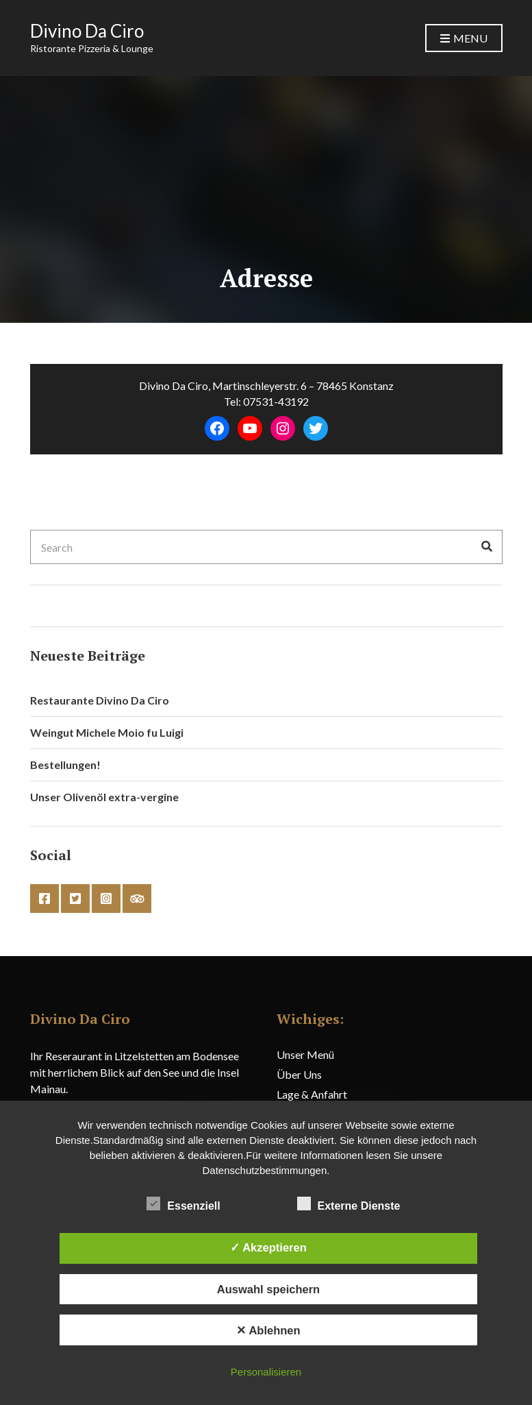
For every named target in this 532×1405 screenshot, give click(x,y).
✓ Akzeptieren (268, 1247)
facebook (44, 898)
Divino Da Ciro (87, 31)
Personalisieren (266, 1372)
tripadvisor (137, 898)
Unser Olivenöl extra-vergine (104, 796)
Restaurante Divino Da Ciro (99, 700)
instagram (106, 898)
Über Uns (299, 1074)
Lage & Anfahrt (312, 1094)
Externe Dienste (349, 1204)
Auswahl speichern (268, 1289)
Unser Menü (305, 1054)
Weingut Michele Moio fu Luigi (106, 732)
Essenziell (183, 1204)
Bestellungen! (65, 764)
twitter (75, 898)
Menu (463, 39)
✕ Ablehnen (268, 1330)
